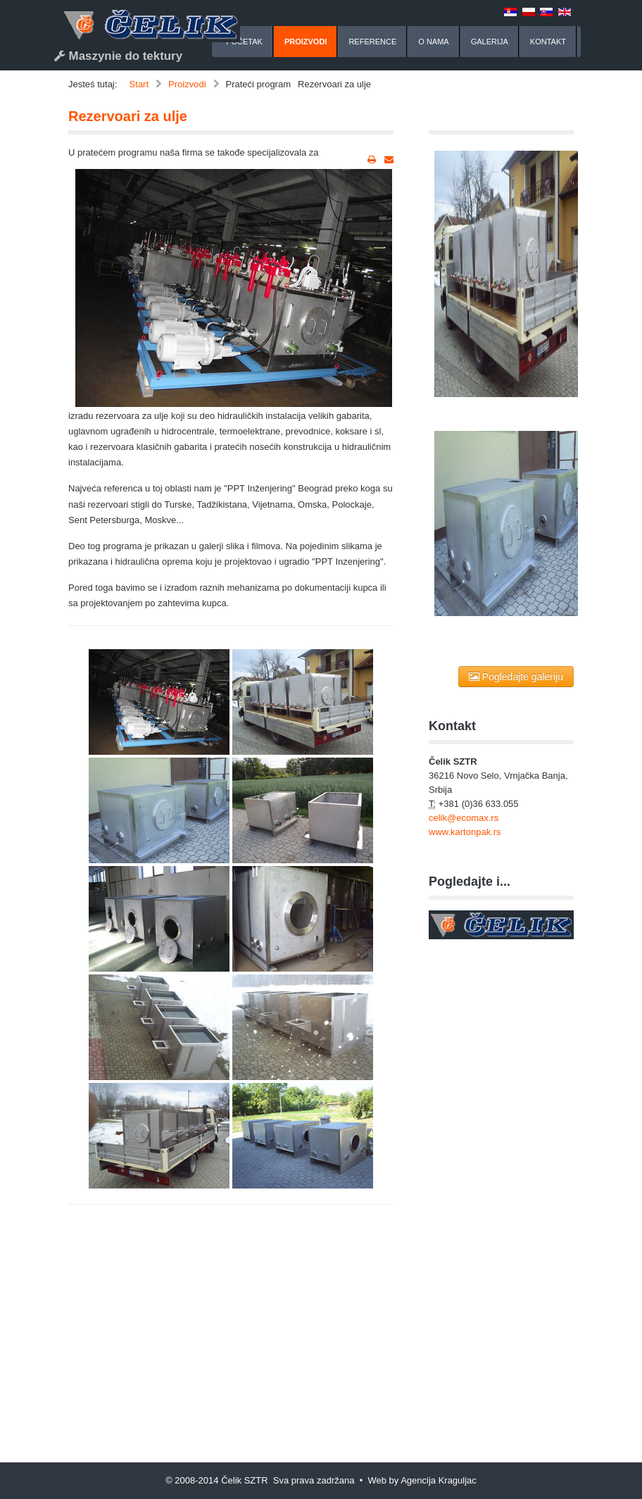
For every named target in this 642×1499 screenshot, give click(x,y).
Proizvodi (305, 41)
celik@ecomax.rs (463, 818)
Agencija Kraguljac (439, 1480)
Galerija (489, 41)
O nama (433, 41)
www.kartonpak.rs (465, 832)
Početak (244, 41)
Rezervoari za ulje (127, 116)
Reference (372, 41)
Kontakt (548, 41)
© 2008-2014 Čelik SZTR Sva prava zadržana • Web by (283, 1480)
